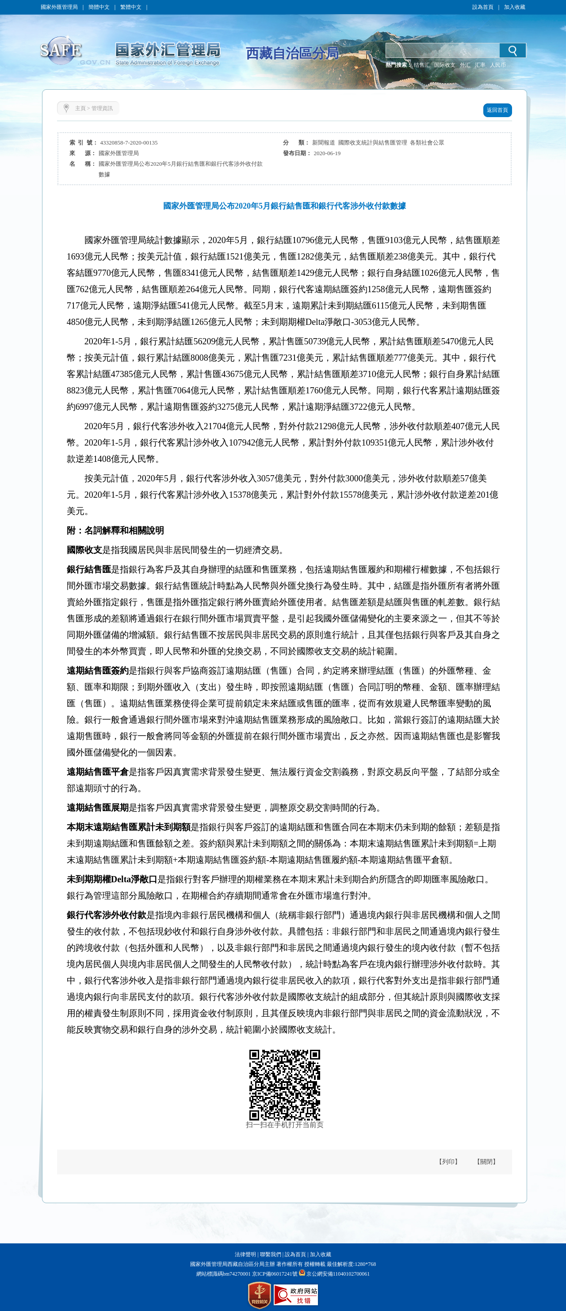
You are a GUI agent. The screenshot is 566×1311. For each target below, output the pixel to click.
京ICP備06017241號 (274, 1274)
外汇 (465, 65)
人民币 (498, 65)
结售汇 (422, 65)
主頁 (80, 108)
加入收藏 (514, 7)
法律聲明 (245, 1254)
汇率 (480, 65)
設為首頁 (482, 7)
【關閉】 (486, 1162)
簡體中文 (99, 7)
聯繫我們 (270, 1254)
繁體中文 (131, 7)
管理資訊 (102, 108)
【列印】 (448, 1162)
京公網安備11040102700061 (338, 1274)
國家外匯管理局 (59, 7)
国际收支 (444, 65)
